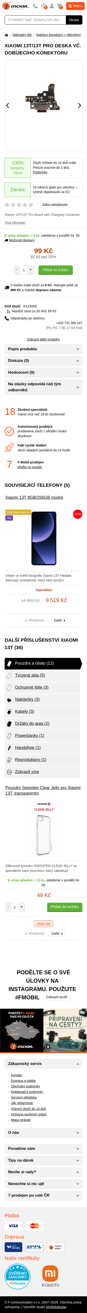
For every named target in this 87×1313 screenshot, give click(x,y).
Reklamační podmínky (27, 1091)
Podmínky (40, 172)
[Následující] (79, 105)
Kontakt (16, 1075)
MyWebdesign (56, 1307)
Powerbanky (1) (25, 735)
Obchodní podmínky (25, 1086)
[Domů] (5, 34)
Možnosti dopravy (19, 240)
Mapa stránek (21, 1120)
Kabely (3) (20, 711)
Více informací (15, 222)
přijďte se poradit (30, 467)
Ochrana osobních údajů (28, 1114)
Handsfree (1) (23, 747)
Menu (75, 6)
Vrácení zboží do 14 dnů (28, 1108)
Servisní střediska (23, 1097)
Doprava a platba (23, 1080)
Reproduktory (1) (26, 759)
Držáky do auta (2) (27, 723)
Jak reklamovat (22, 1103)
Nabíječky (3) (23, 699)
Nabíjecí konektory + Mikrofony (58, 35)
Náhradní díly (22, 35)
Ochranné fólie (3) (27, 687)
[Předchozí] (7, 105)
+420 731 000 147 (64, 325)
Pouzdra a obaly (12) (30, 663)
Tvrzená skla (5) (25, 675)
